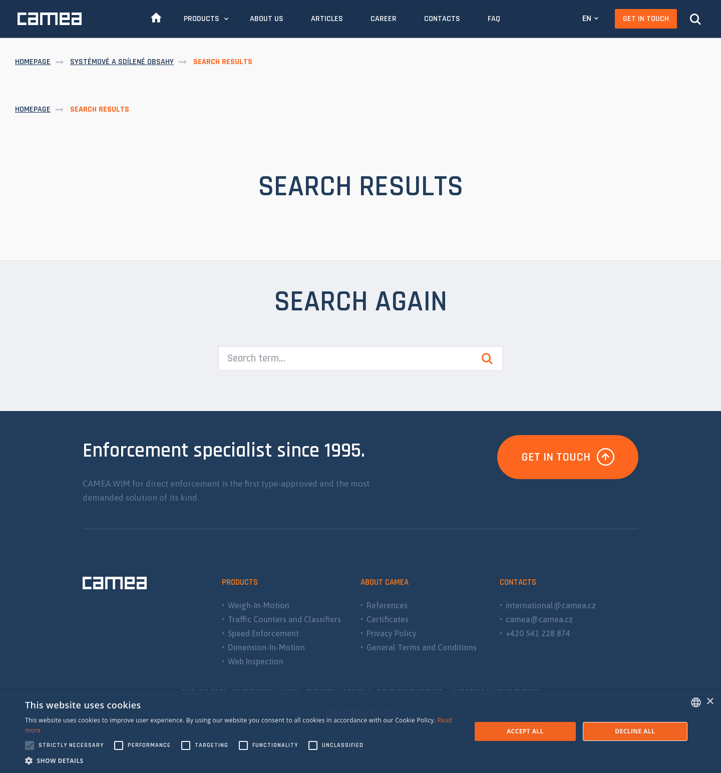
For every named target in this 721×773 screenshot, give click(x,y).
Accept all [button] (525, 731)
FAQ (494, 19)
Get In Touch (646, 19)
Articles (327, 19)
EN (586, 18)
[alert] (360, 731)
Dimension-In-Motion (266, 647)
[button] (241, 760)
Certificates (388, 619)
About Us (266, 19)
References (387, 605)
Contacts (442, 19)
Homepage (33, 62)
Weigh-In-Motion (258, 605)
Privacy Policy (392, 633)
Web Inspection (255, 661)
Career (384, 19)
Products (201, 19)
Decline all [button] (635, 731)
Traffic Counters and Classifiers (284, 619)
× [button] (709, 701)
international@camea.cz (551, 605)
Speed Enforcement (263, 633)
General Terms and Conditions (422, 647)
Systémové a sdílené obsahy (122, 62)
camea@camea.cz (539, 619)
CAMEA (50, 19)
